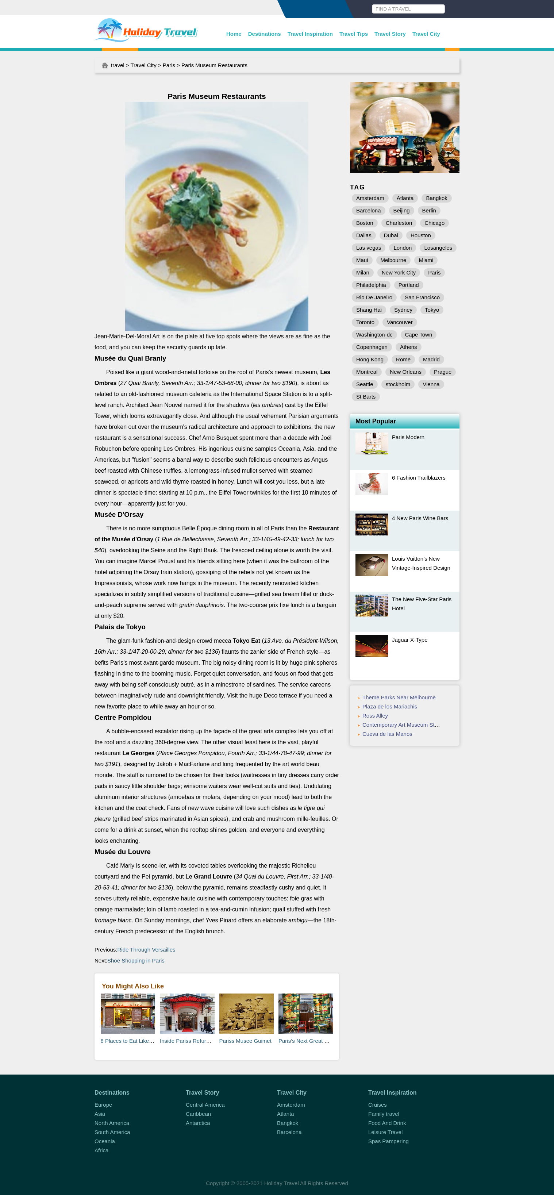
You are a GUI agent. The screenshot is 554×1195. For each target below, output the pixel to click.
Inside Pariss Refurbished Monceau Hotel (210, 1041)
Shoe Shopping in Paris (136, 960)
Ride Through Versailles (147, 949)
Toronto (365, 322)
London (402, 248)
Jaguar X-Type (410, 640)
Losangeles (438, 248)
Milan (362, 272)
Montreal (366, 372)
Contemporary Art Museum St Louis (405, 725)
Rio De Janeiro (374, 297)
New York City (399, 272)
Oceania (105, 1141)
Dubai (391, 235)
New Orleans (406, 372)
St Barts (366, 396)
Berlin (429, 210)
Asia (100, 1114)
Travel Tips (353, 34)
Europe (103, 1105)
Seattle (364, 384)
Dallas (364, 235)
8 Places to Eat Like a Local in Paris (144, 1041)
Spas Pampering (388, 1141)
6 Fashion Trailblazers (419, 477)
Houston (421, 235)
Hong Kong (370, 359)
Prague (442, 372)
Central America (205, 1105)
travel (117, 65)
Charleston (399, 223)
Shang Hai (369, 310)
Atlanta (405, 198)
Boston (364, 223)
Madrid (431, 359)
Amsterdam (370, 198)
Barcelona (368, 210)
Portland (409, 285)
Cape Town (418, 334)
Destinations (264, 34)
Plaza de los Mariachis (389, 706)
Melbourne (394, 260)
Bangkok (436, 198)
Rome (403, 359)
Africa (101, 1150)
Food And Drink (387, 1123)
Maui (362, 260)
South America (112, 1132)
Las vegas (368, 248)
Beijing (401, 210)
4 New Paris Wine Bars (420, 518)
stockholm (398, 384)
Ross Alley (375, 715)
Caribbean (198, 1114)
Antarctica (198, 1123)
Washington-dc (374, 334)
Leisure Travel (385, 1132)
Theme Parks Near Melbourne (399, 697)
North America (112, 1123)
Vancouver (400, 322)
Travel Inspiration (310, 34)
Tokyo (432, 310)
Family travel (383, 1114)
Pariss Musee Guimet (245, 1041)
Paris (169, 65)
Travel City (426, 34)
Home (234, 34)
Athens (408, 347)
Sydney (403, 310)
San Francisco (422, 297)
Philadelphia (371, 285)
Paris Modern (408, 437)
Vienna (431, 384)
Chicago (434, 223)
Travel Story (390, 34)
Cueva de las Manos (387, 734)
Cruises (377, 1105)
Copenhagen (372, 347)
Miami (426, 260)
